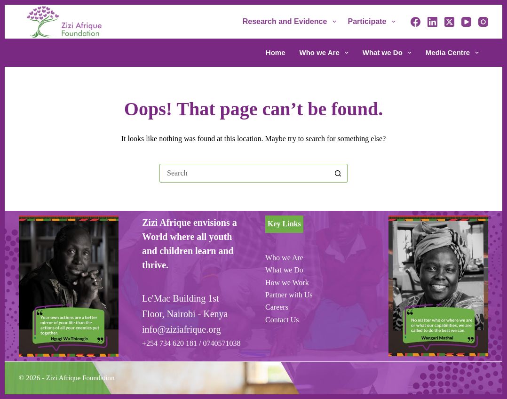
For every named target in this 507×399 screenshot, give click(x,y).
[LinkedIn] (432, 22)
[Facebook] (415, 22)
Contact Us (282, 320)
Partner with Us (288, 295)
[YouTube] (466, 22)
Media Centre (452, 52)
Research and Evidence (291, 21)
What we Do (389, 52)
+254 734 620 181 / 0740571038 (191, 343)
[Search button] (338, 173)
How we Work (287, 283)
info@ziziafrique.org (181, 329)
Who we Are (326, 52)
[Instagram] (483, 22)
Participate (373, 21)
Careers (276, 307)
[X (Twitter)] (449, 22)
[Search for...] (244, 173)
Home (275, 52)
